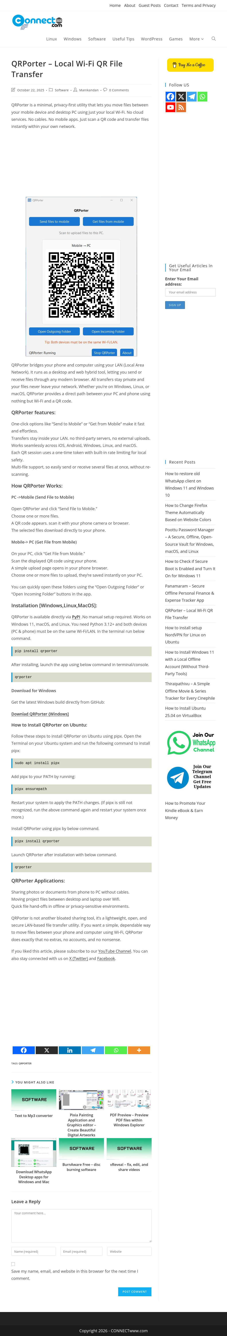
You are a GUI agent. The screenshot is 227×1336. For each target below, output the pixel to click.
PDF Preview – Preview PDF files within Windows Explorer (129, 1120)
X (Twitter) (78, 958)
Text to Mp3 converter (34, 1115)
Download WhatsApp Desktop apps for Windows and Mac (34, 1176)
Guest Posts (150, 5)
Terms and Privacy (198, 5)
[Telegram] (93, 1050)
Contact (171, 5)
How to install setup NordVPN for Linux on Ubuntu (185, 635)
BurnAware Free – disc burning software (81, 1167)
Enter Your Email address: (181, 281)
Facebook (106, 958)
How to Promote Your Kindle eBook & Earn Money (185, 810)
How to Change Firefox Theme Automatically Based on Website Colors (188, 512)
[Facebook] (24, 1050)
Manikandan (89, 90)
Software (62, 90)
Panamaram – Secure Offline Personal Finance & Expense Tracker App (189, 593)
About (129, 5)
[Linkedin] (70, 1050)
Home (115, 5)
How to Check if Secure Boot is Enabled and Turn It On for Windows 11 (190, 568)
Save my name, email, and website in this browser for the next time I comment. (74, 1274)
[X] (47, 1050)
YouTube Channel (114, 951)
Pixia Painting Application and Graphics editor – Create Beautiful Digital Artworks (81, 1125)
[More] (139, 1050)
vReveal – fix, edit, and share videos (129, 1167)
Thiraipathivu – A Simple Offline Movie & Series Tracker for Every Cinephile (190, 691)
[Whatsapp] (116, 1050)
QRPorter (25, 1063)
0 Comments (119, 90)
